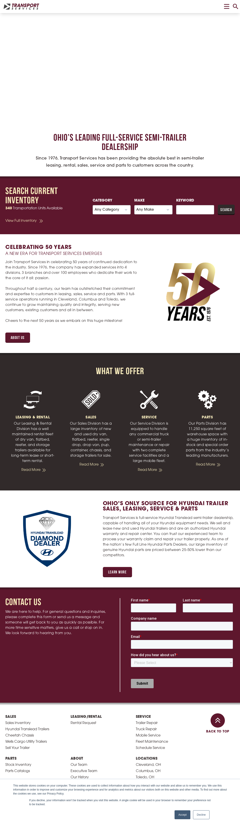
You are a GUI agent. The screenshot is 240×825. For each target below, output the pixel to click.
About (77, 758)
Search (226, 210)
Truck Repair (146, 729)
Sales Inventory (18, 723)
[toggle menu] (226, 6)
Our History (80, 777)
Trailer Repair (147, 723)
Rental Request (83, 723)
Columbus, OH (148, 771)
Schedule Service (150, 748)
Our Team (79, 765)
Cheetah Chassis (19, 735)
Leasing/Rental (86, 717)
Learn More (117, 572)
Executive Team (84, 771)
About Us (18, 338)
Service (143, 717)
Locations (147, 758)
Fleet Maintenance (152, 742)
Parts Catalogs (17, 771)
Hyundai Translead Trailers (27, 729)
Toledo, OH (145, 777)
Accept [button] (182, 814)
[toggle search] (235, 6)
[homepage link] (21, 6)
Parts (10, 758)
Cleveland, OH (148, 765)
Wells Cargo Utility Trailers (26, 742)
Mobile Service (148, 735)
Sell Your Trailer (17, 748)
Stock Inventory (18, 765)
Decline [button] (201, 814)
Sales (10, 717)
